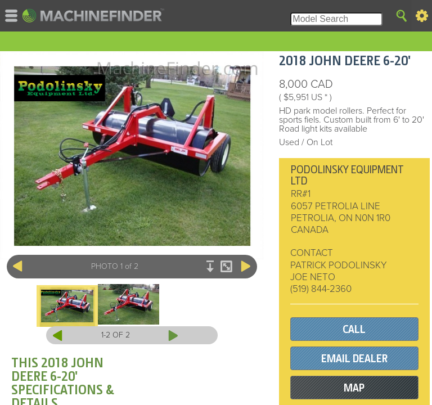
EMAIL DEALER (354, 358)
